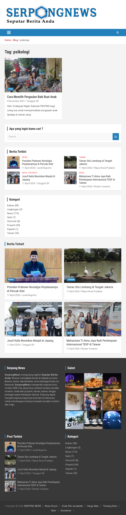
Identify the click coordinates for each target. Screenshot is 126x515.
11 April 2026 (28, 168)
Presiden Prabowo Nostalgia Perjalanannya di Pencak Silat (37, 162)
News (24, 157)
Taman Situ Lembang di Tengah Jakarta (89, 287)
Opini (10, 89)
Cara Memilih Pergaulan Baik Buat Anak (32, 97)
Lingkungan (13, 209)
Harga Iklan (93, 506)
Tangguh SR (33, 101)
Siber (53, 510)
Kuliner (10, 205)
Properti (32, 173)
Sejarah (11, 229)
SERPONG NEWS (32, 506)
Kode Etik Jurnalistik (72, 506)
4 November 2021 (16, 101)
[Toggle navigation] (9, 32)
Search (116, 136)
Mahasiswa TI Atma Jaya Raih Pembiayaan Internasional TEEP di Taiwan (97, 179)
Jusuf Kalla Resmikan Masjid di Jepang (30, 340)
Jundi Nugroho (44, 168)
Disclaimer (66, 510)
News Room (51, 506)
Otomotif (12, 221)
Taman (82, 157)
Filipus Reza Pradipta (104, 168)
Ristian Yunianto (102, 186)
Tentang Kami (110, 506)
